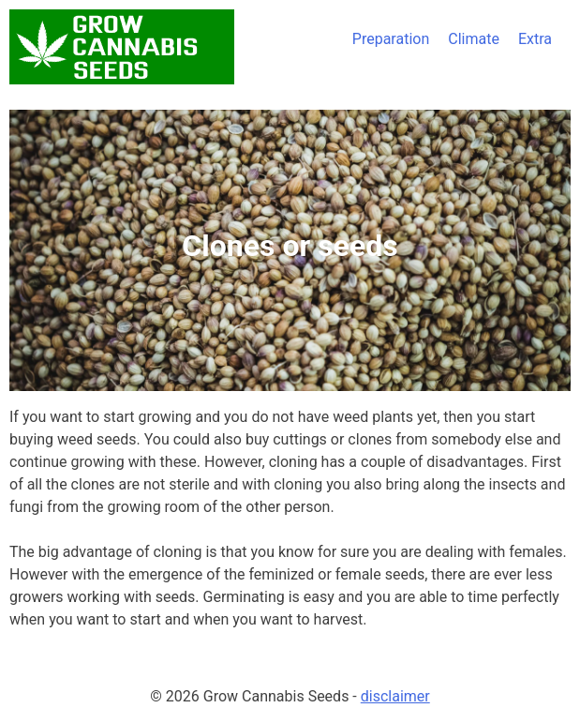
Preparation (390, 39)
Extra (535, 39)
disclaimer (395, 696)
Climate (473, 39)
